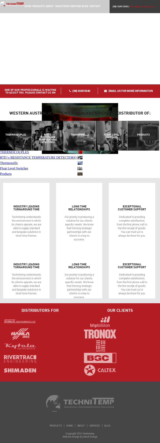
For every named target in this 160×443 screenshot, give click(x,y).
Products (56, 425)
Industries (62, 6)
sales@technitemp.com (142, 6)
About (49, 6)
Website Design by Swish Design (80, 436)
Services (75, 6)
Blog (85, 6)
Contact (94, 6)
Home (27, 6)
